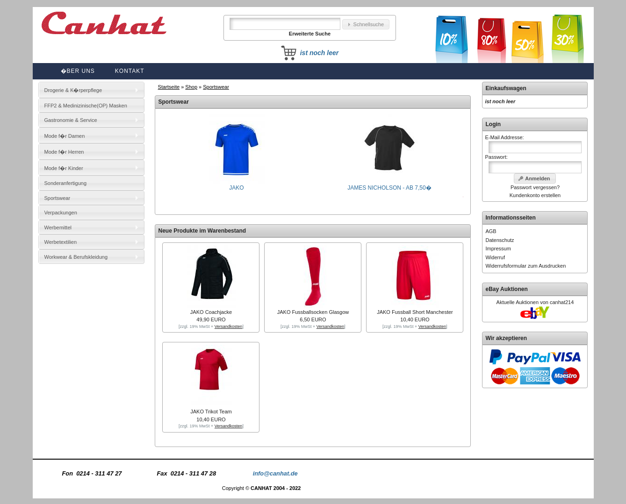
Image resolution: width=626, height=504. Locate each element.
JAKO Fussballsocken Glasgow (313, 312)
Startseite (169, 87)
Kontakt (129, 71)
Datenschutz (499, 240)
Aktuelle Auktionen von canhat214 (535, 302)
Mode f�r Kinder (63, 168)
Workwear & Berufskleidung (76, 257)
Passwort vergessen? (535, 187)
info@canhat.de (275, 473)
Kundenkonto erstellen (535, 195)
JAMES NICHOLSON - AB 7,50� (389, 184)
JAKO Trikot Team (210, 411)
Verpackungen (60, 212)
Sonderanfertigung (65, 183)
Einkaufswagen (505, 88)
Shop (191, 87)
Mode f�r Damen (64, 136)
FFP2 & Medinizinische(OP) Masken (85, 105)
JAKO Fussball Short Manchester (415, 312)
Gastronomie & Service (70, 120)
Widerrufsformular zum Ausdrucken (525, 266)
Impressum (498, 248)
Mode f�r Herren (64, 152)
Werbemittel (58, 227)
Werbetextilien (60, 242)
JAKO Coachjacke (211, 312)
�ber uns (78, 71)
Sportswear (216, 87)
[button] (366, 24)
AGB (490, 231)
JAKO (236, 184)
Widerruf (495, 257)
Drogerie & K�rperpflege (73, 90)
